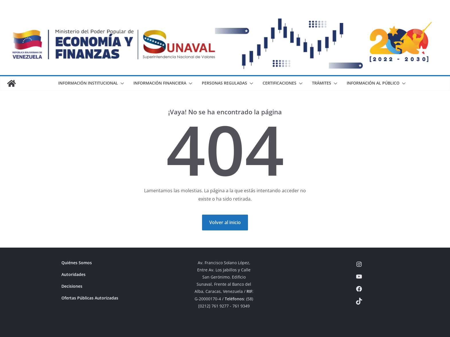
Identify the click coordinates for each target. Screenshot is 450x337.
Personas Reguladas (224, 83)
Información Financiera (159, 83)
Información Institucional (88, 83)
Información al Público (373, 83)
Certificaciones (279, 83)
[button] (121, 83)
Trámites (321, 83)
